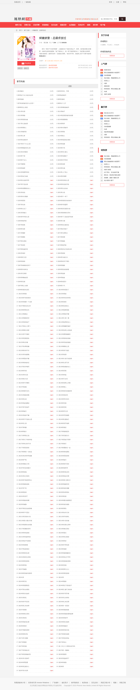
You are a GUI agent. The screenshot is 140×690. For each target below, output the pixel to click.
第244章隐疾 (62, 581)
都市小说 (18, 25)
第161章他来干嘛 (24, 415)
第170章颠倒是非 (64, 431)
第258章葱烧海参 (64, 610)
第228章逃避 (62, 549)
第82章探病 (61, 253)
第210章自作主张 (64, 512)
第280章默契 (62, 654)
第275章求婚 (23, 646)
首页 (20, 30)
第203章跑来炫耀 (24, 500)
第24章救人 (61, 136)
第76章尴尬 (61, 241)
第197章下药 (23, 488)
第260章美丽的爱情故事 (66, 614)
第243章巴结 (23, 581)
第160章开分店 (63, 411)
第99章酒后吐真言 (23, 289)
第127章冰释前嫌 (24, 346)
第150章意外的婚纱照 (65, 391)
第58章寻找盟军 (63, 204)
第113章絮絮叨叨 (24, 318)
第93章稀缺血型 (23, 277)
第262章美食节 (63, 618)
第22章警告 (61, 131)
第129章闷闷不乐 (24, 350)
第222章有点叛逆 (64, 537)
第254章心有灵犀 (64, 601)
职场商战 (45, 25)
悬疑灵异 (63, 25)
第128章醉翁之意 (64, 346)
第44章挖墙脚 (53, 65)
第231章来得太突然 (25, 557)
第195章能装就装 (24, 484)
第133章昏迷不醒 (24, 358)
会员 (96, 19)
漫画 (88, 25)
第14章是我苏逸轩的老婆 (65, 115)
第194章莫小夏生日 (65, 480)
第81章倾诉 (21, 253)
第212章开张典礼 (64, 516)
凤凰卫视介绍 (105, 682)
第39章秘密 (21, 168)
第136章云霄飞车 (64, 362)
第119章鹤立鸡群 (24, 330)
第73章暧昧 (21, 237)
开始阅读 (26, 63)
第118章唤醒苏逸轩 (65, 326)
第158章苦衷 (62, 407)
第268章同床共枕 (64, 630)
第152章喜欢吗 (63, 395)
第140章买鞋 (62, 371)
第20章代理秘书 (63, 127)
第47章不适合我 (23, 184)
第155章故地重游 (24, 403)
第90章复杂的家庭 (63, 269)
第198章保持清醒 (64, 488)
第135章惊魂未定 (24, 362)
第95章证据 (21, 281)
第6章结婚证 (61, 99)
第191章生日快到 (24, 476)
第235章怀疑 (23, 565)
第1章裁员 (21, 91)
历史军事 (36, 25)
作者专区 (78, 19)
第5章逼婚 (21, 99)
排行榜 (95, 25)
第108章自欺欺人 (64, 306)
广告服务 (55, 682)
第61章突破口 (22, 212)
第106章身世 (62, 302)
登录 (110, 2)
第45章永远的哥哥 (23, 180)
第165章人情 (23, 423)
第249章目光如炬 (24, 593)
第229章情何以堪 (24, 553)
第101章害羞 (23, 294)
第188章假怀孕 (63, 468)
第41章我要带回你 (23, 172)
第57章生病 (21, 204)
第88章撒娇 (61, 265)
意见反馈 (94, 682)
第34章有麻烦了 (63, 156)
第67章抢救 (21, 225)
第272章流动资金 (64, 638)
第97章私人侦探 (23, 285)
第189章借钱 (23, 472)
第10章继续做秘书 (63, 107)
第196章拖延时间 (64, 484)
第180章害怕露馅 (64, 452)
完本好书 (81, 25)
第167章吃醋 (23, 427)
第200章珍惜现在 (64, 492)
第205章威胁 (23, 504)
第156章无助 (62, 403)
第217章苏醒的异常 (25, 529)
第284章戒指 (62, 662)
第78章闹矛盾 (62, 245)
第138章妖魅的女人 (65, 366)
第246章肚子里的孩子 (65, 585)
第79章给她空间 (23, 249)
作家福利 (86, 19)
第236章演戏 (62, 565)
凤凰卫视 (122, 682)
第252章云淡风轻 (64, 597)
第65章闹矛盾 (22, 221)
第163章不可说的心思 (25, 419)
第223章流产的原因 (25, 541)
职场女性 (56, 61)
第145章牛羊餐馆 (24, 383)
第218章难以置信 (64, 529)
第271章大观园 (23, 638)
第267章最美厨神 (24, 630)
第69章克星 (21, 229)
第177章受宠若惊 (24, 447)
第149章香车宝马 (24, 391)
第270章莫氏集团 (64, 634)
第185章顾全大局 (24, 464)
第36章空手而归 (63, 160)
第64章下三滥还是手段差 (65, 217)
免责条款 (85, 682)
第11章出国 (21, 111)
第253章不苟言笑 (24, 601)
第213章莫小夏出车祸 (25, 520)
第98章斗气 (61, 285)
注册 (117, 2)
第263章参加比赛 (24, 622)
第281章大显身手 (24, 658)
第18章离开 (61, 123)
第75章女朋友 (22, 241)
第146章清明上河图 (65, 383)
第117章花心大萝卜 (25, 326)
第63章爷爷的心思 (23, 217)
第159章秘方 (23, 411)
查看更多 (112, 55)
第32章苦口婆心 (63, 152)
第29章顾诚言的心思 (24, 148)
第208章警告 (62, 508)
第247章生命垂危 (24, 589)
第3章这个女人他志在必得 (25, 95)
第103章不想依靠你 (25, 298)
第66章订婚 (61, 221)
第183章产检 (23, 460)
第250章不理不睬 (64, 593)
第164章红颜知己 (64, 419)
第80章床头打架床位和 (65, 249)
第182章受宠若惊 (64, 456)
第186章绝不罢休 (64, 464)
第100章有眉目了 (64, 289)
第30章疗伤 (61, 148)
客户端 (102, 25)
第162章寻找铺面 (64, 415)
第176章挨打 (62, 443)
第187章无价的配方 (25, 468)
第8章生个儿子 (61, 103)
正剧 (61, 61)
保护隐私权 (75, 682)
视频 (114, 682)
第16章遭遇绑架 (63, 119)
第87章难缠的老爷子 (24, 265)
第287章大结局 (53, 67)
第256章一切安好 (64, 605)
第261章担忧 (23, 618)
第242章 (61, 577)
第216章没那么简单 (65, 524)
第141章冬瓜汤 (23, 375)
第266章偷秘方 (63, 626)
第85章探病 (21, 261)
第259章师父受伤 (24, 614)
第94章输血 (61, 277)
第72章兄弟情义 (63, 233)
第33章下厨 (21, 156)
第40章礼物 (61, 168)
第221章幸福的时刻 (25, 537)
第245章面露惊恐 (24, 585)
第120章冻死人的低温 (65, 330)
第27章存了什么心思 (24, 144)
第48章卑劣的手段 (63, 184)
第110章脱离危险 (64, 310)
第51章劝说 (21, 192)
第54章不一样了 (63, 196)
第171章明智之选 (24, 435)
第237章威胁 (23, 569)
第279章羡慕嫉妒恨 (25, 654)
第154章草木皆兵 (64, 399)
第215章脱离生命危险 (25, 524)
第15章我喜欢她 (23, 119)
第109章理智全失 (24, 310)
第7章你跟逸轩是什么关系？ (26, 103)
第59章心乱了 (22, 208)
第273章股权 (23, 642)
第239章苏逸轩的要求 (25, 573)
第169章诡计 (23, 431)
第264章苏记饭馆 (64, 622)
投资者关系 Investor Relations (38, 682)
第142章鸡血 (62, 375)
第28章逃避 (61, 144)
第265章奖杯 (23, 626)
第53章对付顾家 (23, 196)
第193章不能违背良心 (25, 480)
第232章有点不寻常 (65, 557)
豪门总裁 (27, 30)
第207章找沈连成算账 (25, 508)
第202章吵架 (62, 496)
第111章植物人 (23, 314)
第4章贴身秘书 (61, 95)
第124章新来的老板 (65, 338)
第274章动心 (62, 642)
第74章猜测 (61, 237)
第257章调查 (23, 610)
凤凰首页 (17, 2)
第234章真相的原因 (65, 561)
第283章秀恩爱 (23, 662)
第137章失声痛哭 (24, 366)
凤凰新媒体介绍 (19, 682)
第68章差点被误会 (63, 225)
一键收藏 (27, 2)
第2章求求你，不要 (63, 91)
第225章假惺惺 (23, 545)
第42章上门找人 (63, 172)
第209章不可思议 (24, 512)
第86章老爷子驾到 (63, 261)
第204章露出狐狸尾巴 (65, 500)
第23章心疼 (21, 136)
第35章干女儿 (22, 160)
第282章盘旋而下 (64, 658)
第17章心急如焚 (23, 123)
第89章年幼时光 (23, 269)
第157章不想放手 (24, 407)
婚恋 (52, 61)
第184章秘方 (62, 460)
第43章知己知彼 (23, 176)
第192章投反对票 (64, 476)
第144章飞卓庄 (63, 379)
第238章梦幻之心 (64, 569)
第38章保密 (61, 164)
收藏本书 (26, 68)
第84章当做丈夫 (63, 257)
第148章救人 (62, 387)
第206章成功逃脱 (64, 504)
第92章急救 (61, 273)
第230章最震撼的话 (65, 553)
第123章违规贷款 (24, 338)
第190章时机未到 (64, 472)
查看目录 (20, 68)
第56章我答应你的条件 (65, 200)
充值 (92, 19)
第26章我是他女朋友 (64, 140)
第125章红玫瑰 (23, 342)
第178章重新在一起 (65, 447)
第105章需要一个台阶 (25, 302)
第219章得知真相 (24, 533)
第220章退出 (62, 533)
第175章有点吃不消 (25, 443)
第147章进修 (23, 387)
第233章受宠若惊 (24, 561)
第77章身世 (21, 245)
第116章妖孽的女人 (65, 322)
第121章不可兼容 (24, 334)
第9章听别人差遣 (23, 107)
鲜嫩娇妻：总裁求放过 (39, 30)
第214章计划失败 (64, 520)
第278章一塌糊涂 (64, 650)
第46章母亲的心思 (63, 180)
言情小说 (27, 25)
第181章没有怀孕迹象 (25, 456)
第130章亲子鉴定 (64, 350)
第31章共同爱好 (23, 152)
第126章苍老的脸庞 (65, 342)
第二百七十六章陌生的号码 (67, 646)
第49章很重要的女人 (24, 188)
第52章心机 (61, 192)
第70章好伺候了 (63, 229)
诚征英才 (65, 682)
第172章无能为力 (64, 435)
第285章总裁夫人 (24, 666)
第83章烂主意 (22, 257)
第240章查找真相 (64, 573)
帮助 (124, 2)
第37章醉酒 (21, 164)
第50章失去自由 (63, 188)
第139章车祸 (23, 371)
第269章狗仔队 (23, 634)
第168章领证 (62, 427)
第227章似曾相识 (24, 549)
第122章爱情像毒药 (65, 334)
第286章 (61, 666)
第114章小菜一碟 (64, 318)
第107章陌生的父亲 (25, 306)
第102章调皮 (62, 294)
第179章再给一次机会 (25, 452)
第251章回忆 (23, 597)
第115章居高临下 (24, 322)
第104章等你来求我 (65, 298)
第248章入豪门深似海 (65, 589)
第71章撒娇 (21, 233)
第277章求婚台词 (24, 650)
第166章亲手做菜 (64, 423)
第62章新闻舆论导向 (64, 212)
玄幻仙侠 (54, 25)
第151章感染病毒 (24, 395)
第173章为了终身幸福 (25, 439)
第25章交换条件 (23, 140)
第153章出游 (23, 399)
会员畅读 (72, 25)
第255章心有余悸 (24, 605)
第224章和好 (62, 541)
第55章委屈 (21, 200)
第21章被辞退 (22, 131)
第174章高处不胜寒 (65, 439)
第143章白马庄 (23, 379)
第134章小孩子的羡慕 (65, 358)
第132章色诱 (62, 354)
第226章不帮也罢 (64, 545)
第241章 (21, 577)
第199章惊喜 (23, 492)
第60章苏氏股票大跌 (64, 208)
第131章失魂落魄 (24, 354)
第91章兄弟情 (22, 273)
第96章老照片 (62, 281)
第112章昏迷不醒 (64, 314)
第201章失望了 (23, 496)
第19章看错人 (22, 127)
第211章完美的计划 (25, 516)
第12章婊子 (61, 111)
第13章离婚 (21, 115)
